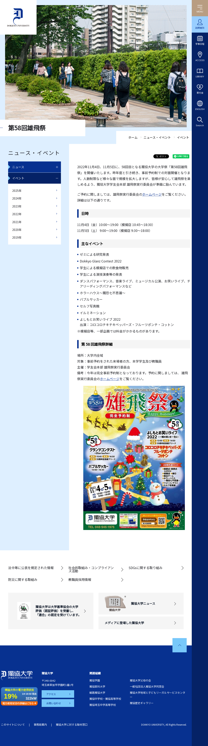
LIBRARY (200, 76)
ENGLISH (200, 109)
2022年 (17, 214)
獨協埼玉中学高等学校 (102, 705)
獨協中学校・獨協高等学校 (105, 699)
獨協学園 (94, 680)
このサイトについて (13, 724)
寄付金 (200, 92)
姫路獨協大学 (97, 692)
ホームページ (152, 194)
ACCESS (200, 60)
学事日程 (199, 44)
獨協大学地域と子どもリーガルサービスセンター (157, 695)
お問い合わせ (54, 703)
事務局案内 (40, 724)
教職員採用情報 (79, 579)
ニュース (18, 167)
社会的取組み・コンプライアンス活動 (91, 569)
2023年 (17, 206)
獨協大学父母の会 (140, 680)
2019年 (17, 237)
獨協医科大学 (97, 686)
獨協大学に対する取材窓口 (72, 724)
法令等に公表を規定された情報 (31, 567)
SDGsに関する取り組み (145, 567)
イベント (18, 178)
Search (200, 125)
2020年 (17, 230)
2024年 (17, 198)
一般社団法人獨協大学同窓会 (147, 686)
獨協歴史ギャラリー (142, 703)
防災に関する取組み (22, 579)
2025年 (17, 191)
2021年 (17, 222)
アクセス (51, 694)
